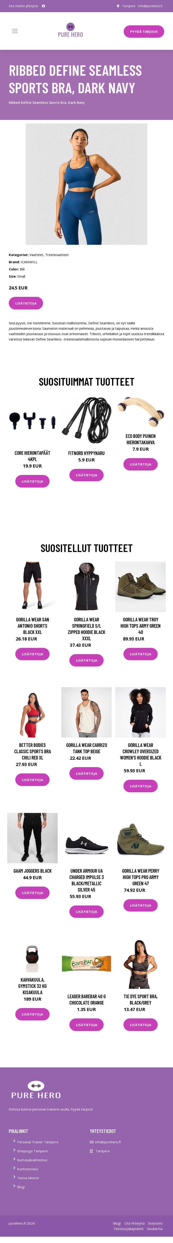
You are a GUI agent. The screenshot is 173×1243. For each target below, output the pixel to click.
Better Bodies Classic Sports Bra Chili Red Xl (32, 751)
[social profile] (43, 6)
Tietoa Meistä (28, 1178)
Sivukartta (154, 1228)
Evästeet (155, 1223)
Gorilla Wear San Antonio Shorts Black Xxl (32, 625)
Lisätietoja (25, 303)
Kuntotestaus (27, 1169)
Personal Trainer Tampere (37, 1142)
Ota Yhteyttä (134, 1223)
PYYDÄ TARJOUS (144, 31)
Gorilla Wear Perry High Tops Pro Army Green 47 (140, 877)
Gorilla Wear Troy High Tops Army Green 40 (141, 625)
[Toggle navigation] (15, 31)
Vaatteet (36, 254)
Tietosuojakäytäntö (128, 1228)
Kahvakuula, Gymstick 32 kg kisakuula (32, 986)
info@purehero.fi (150, 6)
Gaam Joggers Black (33, 871)
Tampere (128, 6)
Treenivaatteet (57, 254)
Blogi (21, 1187)
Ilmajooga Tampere (32, 1151)
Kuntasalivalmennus (32, 1160)
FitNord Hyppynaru (86, 453)
